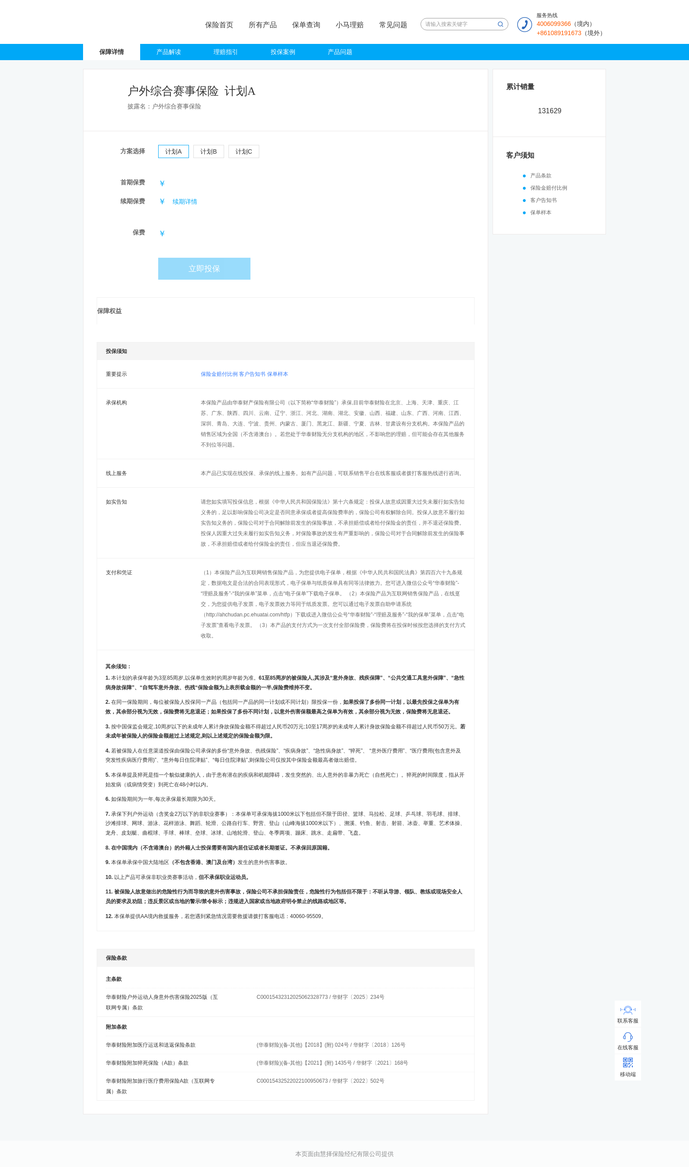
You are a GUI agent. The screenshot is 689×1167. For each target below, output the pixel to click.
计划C (244, 151)
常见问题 (393, 25)
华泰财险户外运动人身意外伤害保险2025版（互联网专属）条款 (162, 1002)
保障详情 (111, 51)
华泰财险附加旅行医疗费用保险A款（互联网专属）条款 (160, 1086)
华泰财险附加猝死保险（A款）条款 (147, 1063)
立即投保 (204, 268)
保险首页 (219, 25)
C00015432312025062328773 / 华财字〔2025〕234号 (320, 997)
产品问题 (340, 51)
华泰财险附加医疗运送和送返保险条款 (151, 1045)
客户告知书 (252, 374)
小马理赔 (350, 25)
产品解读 (168, 51)
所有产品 (263, 25)
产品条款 (540, 176)
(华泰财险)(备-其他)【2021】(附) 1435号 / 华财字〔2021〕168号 (332, 1063)
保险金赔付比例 (219, 374)
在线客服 (627, 1048)
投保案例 (283, 51)
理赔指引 (226, 51)
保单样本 (277, 374)
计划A (173, 151)
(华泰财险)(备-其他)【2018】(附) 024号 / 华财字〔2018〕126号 (331, 1045)
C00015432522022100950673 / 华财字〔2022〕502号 (320, 1081)
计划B (208, 151)
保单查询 (306, 25)
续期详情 (185, 201)
